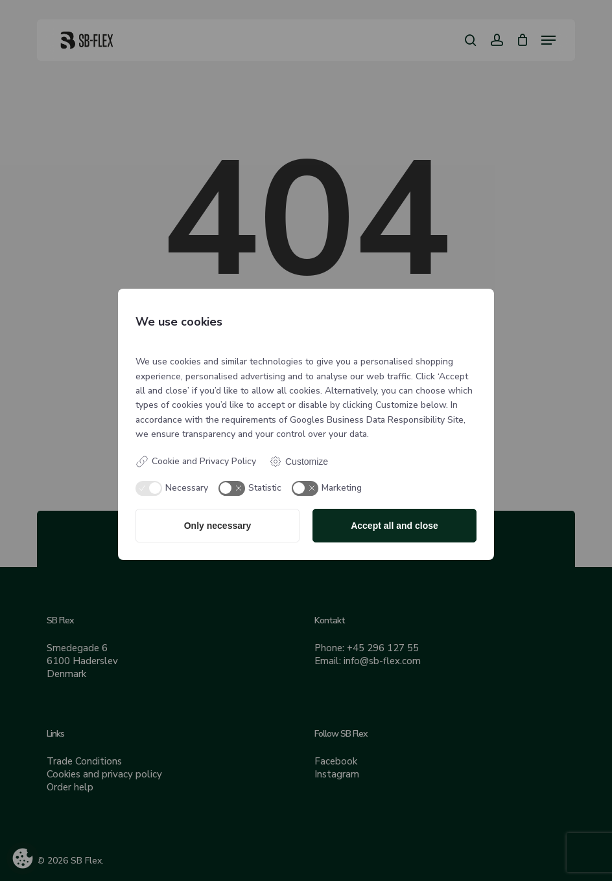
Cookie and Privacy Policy (195, 461)
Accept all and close (394, 525)
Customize (298, 461)
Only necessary (218, 525)
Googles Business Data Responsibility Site (377, 420)
